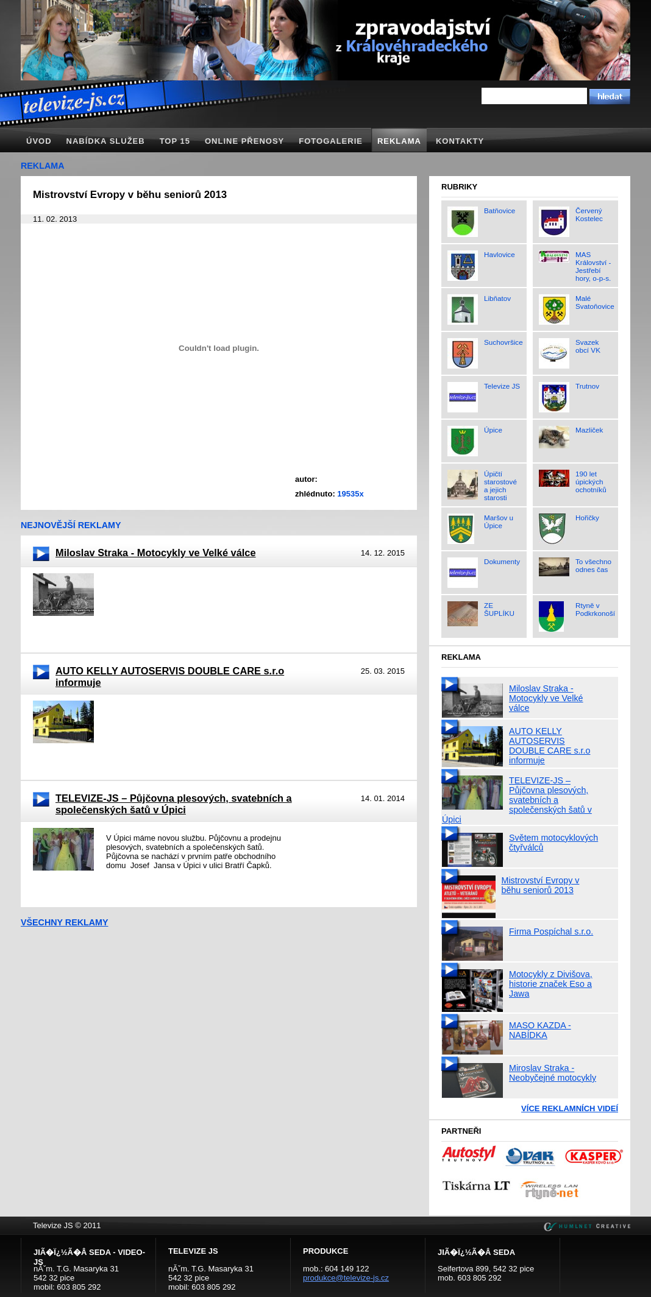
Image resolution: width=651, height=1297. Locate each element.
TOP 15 (175, 141)
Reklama (399, 141)
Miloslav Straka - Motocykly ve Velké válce (155, 552)
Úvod (39, 141)
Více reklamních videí (569, 1108)
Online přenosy (244, 141)
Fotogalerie (331, 141)
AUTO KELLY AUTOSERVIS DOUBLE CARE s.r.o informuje (169, 676)
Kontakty (460, 141)
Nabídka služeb (105, 141)
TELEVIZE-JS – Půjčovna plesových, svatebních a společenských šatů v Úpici (173, 804)
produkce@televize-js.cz (346, 1277)
